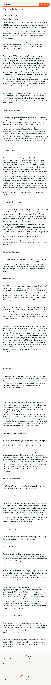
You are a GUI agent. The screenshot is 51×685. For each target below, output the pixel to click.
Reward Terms (42, 679)
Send (2, 661)
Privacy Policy (25, 679)
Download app (44, 4)
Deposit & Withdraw (6, 658)
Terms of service (9, 679)
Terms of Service (24, 46)
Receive (3, 663)
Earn (2, 666)
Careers (28, 658)
